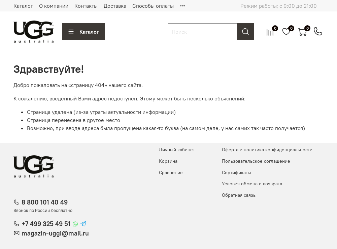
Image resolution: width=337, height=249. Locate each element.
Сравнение (171, 172)
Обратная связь (239, 195)
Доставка (115, 5)
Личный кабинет (177, 150)
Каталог (23, 5)
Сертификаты (236, 172)
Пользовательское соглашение (256, 161)
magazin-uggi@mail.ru (55, 233)
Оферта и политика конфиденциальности (267, 150)
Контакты (86, 5)
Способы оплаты (153, 5)
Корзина (168, 161)
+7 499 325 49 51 (46, 224)
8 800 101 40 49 (45, 202)
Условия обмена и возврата (252, 184)
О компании (53, 5)
